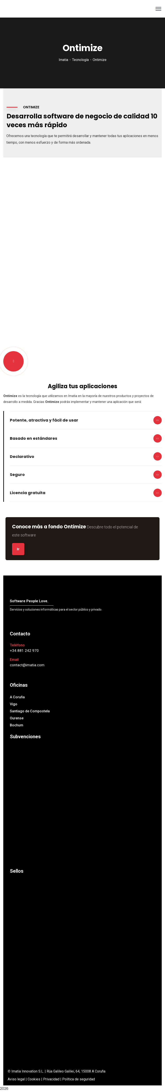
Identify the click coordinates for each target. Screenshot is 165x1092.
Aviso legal (16, 1079)
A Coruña (17, 697)
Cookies (34, 1079)
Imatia (63, 60)
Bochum (16, 725)
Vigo (13, 704)
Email (14, 660)
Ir (18, 549)
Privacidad (51, 1079)
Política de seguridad (78, 1079)
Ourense (16, 718)
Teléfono (17, 645)
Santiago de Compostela (30, 711)
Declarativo (22, 456)
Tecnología (80, 60)
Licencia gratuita (27, 492)
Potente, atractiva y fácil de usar (44, 420)
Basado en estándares (33, 438)
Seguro (17, 474)
